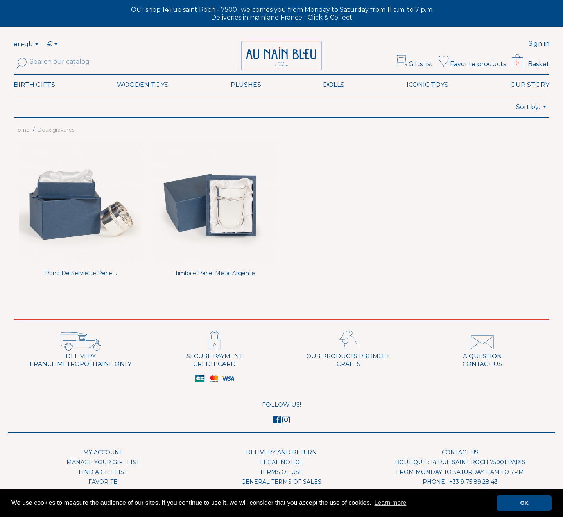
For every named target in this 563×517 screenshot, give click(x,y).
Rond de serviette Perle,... (81, 283)
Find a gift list (103, 482)
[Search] (65, 62)
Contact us (460, 463)
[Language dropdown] (37, 44)
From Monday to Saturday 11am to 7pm (460, 482)
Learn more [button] (391, 502)
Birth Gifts (34, 95)
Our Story (529, 95)
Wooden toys (143, 95)
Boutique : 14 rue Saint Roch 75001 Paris (460, 472)
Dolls (333, 95)
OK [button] (524, 503)
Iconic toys (427, 95)
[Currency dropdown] (54, 44)
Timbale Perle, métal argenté (215, 283)
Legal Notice (281, 472)
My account (102, 463)
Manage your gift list (102, 472)
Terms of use (281, 482)
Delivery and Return (281, 463)
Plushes (246, 95)
